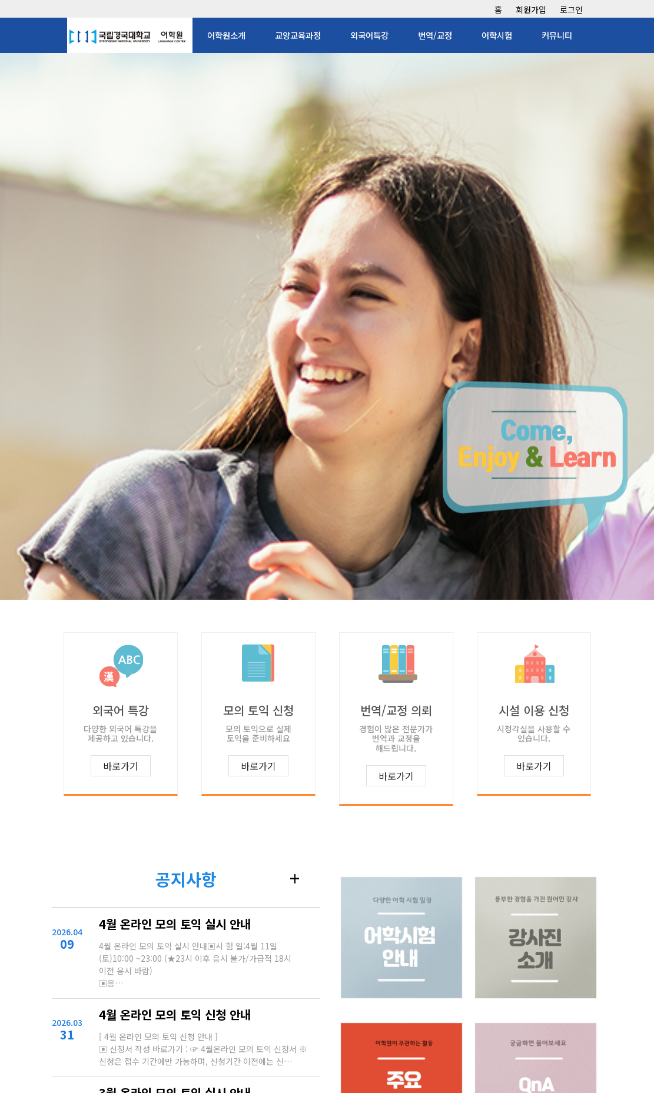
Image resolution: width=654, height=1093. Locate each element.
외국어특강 (369, 35)
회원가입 (531, 9)
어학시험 (497, 35)
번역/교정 (435, 35)
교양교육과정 (298, 35)
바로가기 (120, 766)
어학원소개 (226, 35)
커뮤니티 (557, 35)
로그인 (571, 9)
